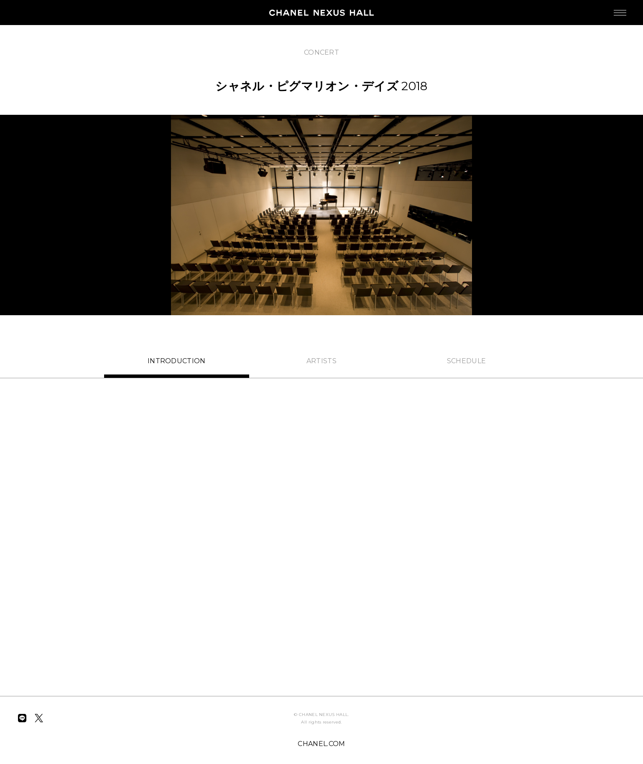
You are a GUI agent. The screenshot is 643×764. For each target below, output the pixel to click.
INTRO (177, 361)
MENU (611, 8)
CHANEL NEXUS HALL (321, 12)
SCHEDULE (466, 361)
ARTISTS (321, 361)
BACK (38, 45)
